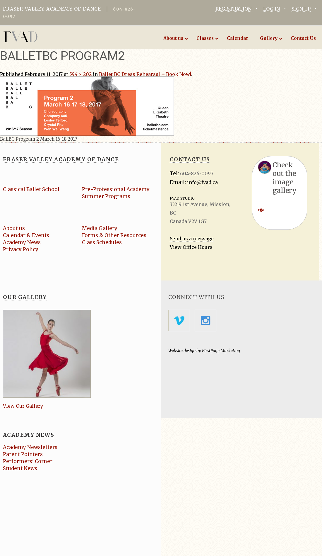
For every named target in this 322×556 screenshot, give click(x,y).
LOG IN (271, 9)
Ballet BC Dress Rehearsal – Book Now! (145, 74)
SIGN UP (301, 9)
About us (14, 228)
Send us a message (192, 239)
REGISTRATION (233, 9)
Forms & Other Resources (114, 235)
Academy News (22, 242)
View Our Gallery (23, 406)
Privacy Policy (20, 249)
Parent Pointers (23, 454)
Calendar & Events (26, 235)
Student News (20, 468)
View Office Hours (191, 247)
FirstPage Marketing (221, 350)
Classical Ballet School (31, 189)
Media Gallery (99, 228)
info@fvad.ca (202, 182)
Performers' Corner (27, 461)
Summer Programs (106, 196)
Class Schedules (102, 242)
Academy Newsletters (30, 447)
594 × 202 (80, 74)
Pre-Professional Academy (116, 189)
